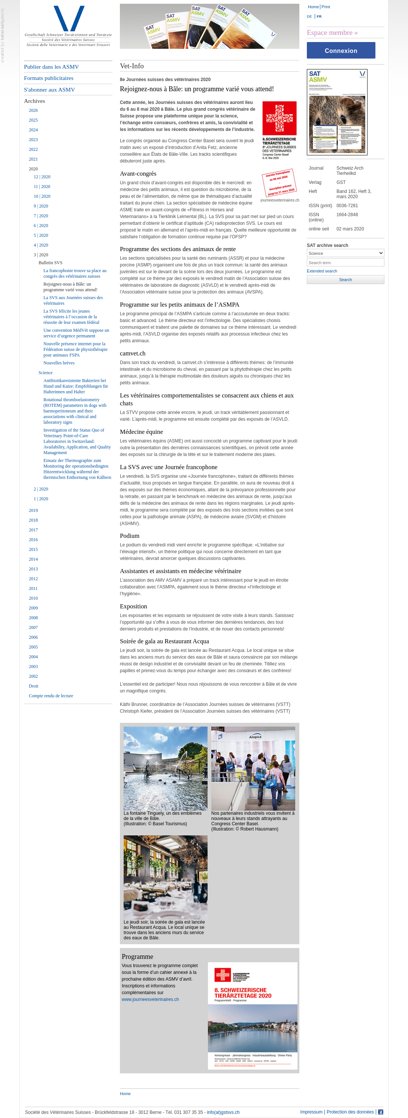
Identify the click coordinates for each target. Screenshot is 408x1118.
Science (45, 372)
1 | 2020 (41, 498)
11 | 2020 (42, 186)
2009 (33, 608)
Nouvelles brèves (59, 363)
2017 (33, 530)
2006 (33, 637)
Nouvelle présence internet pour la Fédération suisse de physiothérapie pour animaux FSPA (75, 349)
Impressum (311, 1112)
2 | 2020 (41, 489)
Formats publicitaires (48, 78)
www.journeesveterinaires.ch (150, 999)
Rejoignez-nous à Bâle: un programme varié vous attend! (70, 286)
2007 (33, 627)
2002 (33, 676)
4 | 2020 (41, 245)
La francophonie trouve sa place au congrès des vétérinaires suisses (74, 273)
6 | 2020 (41, 225)
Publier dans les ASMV (51, 66)
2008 (33, 617)
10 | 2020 (42, 196)
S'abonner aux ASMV (49, 89)
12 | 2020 (42, 176)
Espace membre (330, 32)
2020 (33, 169)
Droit (33, 686)
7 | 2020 (41, 215)
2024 (33, 129)
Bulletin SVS (51, 262)
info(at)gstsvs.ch (223, 1112)
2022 (33, 149)
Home (313, 7)
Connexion (341, 51)
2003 (33, 666)
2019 (33, 510)
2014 (33, 559)
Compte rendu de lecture (51, 695)
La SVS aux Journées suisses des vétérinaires (73, 300)
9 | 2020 (41, 206)
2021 (33, 159)
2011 (33, 588)
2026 (33, 110)
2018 (33, 520)
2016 (33, 539)
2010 (33, 598)
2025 (33, 120)
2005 (33, 647)
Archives (34, 101)
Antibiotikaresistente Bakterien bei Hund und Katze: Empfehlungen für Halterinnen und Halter (75, 386)
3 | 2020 (41, 254)
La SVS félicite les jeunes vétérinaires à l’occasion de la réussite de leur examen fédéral (71, 316)
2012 (33, 578)
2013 (33, 569)
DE (309, 16)
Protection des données (350, 1112)
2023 (33, 139)
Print (325, 7)
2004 (33, 656)
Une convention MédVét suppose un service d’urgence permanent (76, 333)
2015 (33, 549)
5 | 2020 (41, 235)
